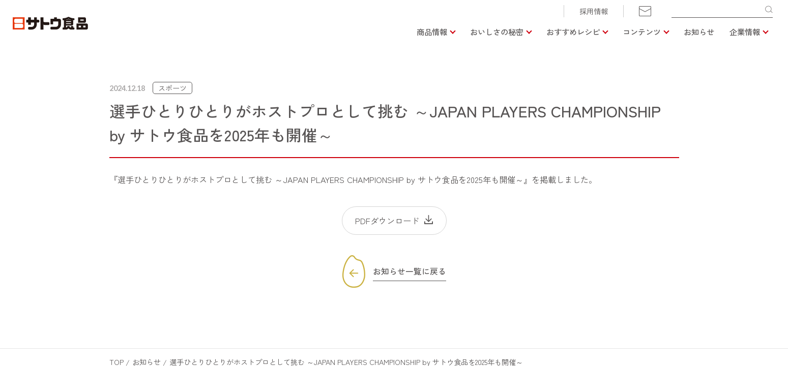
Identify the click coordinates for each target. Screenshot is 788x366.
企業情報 (744, 31)
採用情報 (593, 11)
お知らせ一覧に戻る (409, 271)
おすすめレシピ (573, 31)
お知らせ (699, 31)
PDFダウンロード (387, 221)
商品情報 (432, 31)
